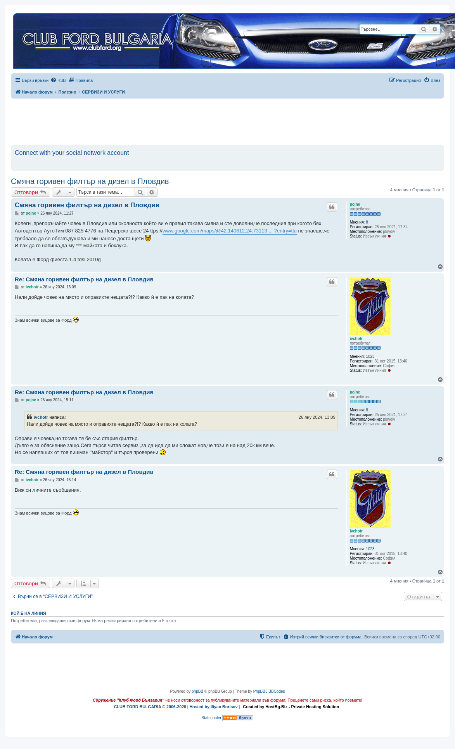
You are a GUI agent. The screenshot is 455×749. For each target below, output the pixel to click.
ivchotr (356, 338)
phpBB (197, 691)
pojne (355, 204)
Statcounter (211, 718)
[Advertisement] (228, 120)
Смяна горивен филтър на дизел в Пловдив (90, 181)
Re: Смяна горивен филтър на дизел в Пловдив (84, 279)
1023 (370, 356)
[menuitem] (58, 80)
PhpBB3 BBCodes (269, 691)
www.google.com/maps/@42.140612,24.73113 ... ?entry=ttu (230, 231)
